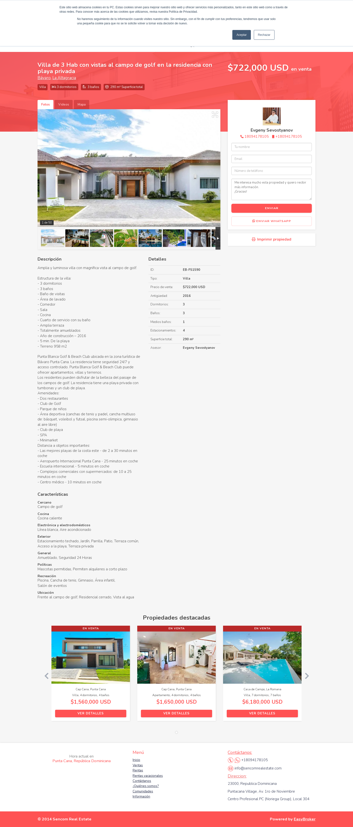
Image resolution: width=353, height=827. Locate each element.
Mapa (82, 104)
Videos (63, 104)
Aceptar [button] (241, 35)
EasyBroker (304, 819)
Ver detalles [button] (91, 713)
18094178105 (257, 136)
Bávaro (44, 78)
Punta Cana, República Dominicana (81, 759)
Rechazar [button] (264, 35)
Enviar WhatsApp (271, 221)
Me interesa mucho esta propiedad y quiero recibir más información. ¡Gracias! (271, 189)
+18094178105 (288, 136)
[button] (44, 676)
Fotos (45, 104)
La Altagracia (64, 78)
